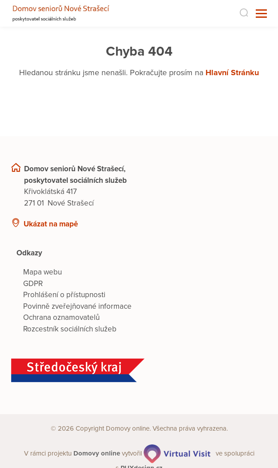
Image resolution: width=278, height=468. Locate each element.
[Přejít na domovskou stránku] (62, 14)
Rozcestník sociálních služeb (70, 329)
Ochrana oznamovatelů (61, 317)
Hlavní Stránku (232, 72)
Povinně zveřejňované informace (77, 306)
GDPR (33, 283)
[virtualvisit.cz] (177, 453)
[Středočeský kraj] (139, 370)
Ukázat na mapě (51, 224)
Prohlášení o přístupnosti (64, 294)
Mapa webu (42, 272)
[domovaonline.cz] (96, 453)
